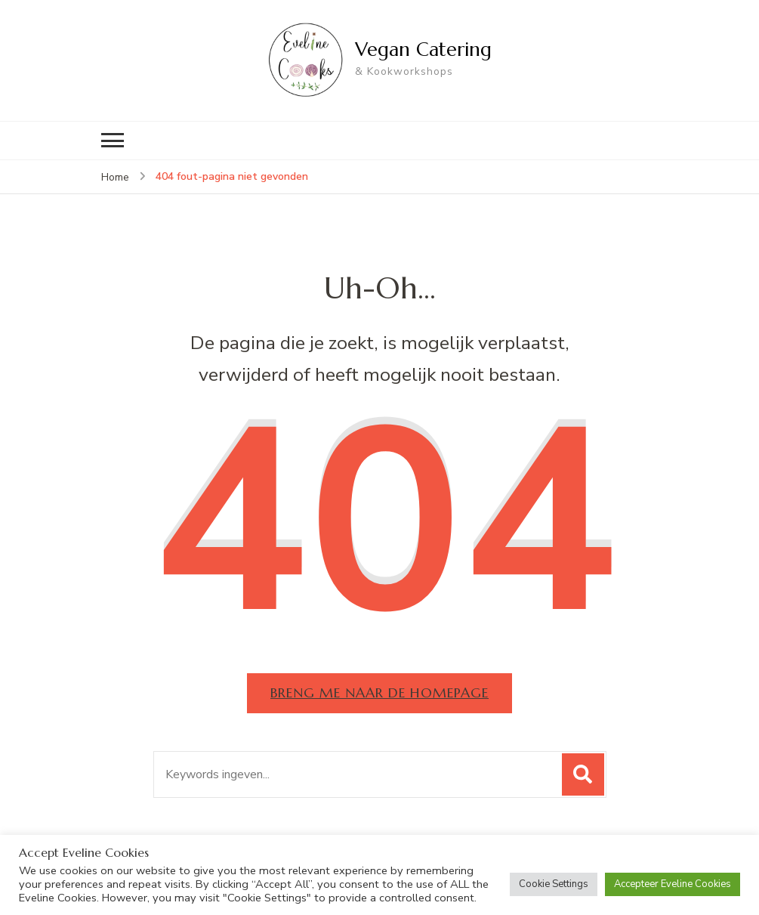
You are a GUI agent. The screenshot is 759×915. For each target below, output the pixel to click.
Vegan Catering (423, 49)
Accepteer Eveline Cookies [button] (672, 884)
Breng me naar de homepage (379, 692)
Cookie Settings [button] (553, 884)
